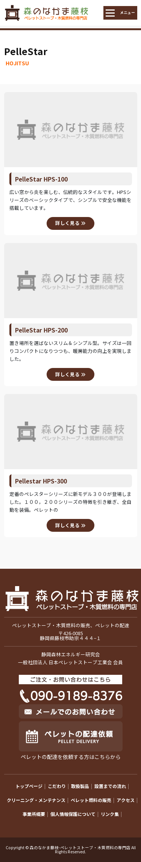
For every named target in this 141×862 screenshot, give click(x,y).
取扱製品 (80, 786)
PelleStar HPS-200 (41, 330)
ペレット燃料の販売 (91, 800)
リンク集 (110, 814)
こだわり (57, 786)
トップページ (28, 786)
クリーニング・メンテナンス (36, 800)
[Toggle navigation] (120, 13)
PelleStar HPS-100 (41, 179)
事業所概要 (34, 814)
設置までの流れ (110, 786)
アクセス (126, 800)
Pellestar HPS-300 (41, 481)
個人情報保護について (73, 814)
